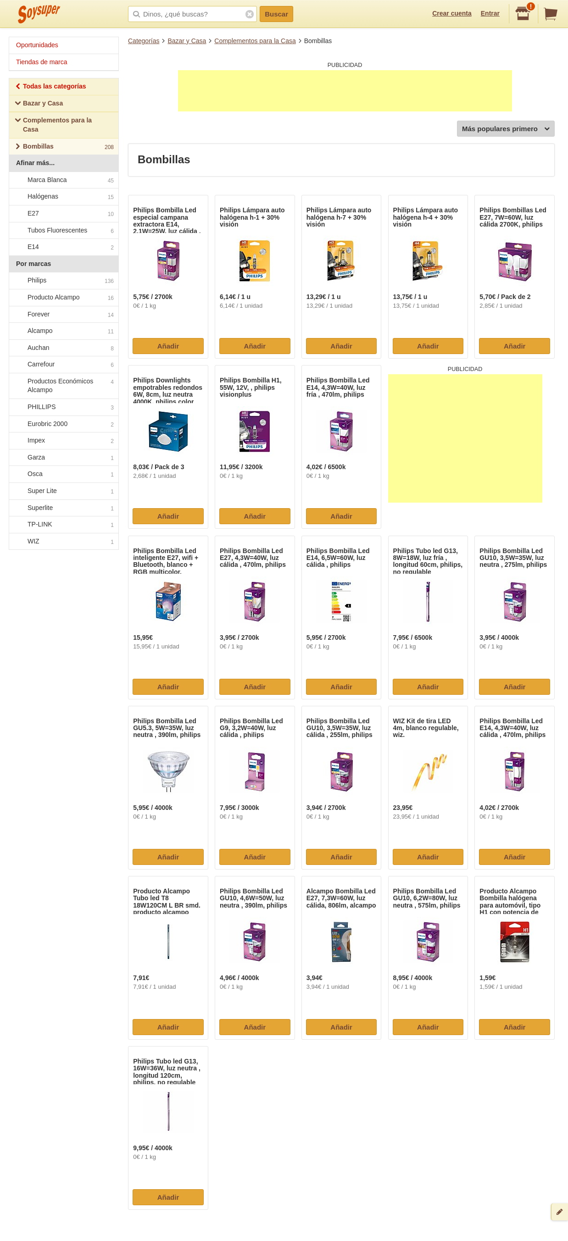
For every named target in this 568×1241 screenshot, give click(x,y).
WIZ (63, 542)
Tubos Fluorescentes (63, 231)
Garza (63, 458)
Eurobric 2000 (63, 424)
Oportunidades (37, 45)
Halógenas (63, 197)
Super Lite (63, 491)
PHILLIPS (63, 407)
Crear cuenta (452, 13)
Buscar (276, 14)
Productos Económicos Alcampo (63, 385)
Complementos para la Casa (254, 40)
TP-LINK (63, 525)
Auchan (63, 348)
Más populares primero (506, 129)
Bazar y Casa (186, 40)
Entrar (490, 13)
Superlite (63, 508)
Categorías (143, 40)
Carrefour (63, 365)
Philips (63, 281)
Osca (63, 475)
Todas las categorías (50, 87)
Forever (63, 315)
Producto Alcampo (63, 298)
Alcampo (63, 331)
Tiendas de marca (41, 62)
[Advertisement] (345, 90)
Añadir (168, 346)
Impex (63, 441)
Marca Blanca (63, 180)
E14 (63, 247)
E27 (63, 214)
